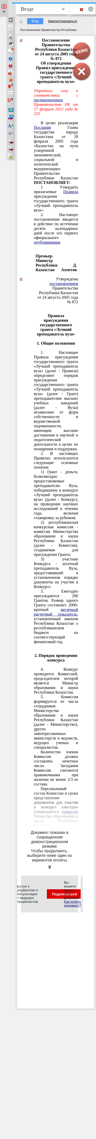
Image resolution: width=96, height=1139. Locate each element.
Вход (35, 21)
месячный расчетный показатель (56, 611)
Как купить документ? (72, 903)
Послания (42, 127)
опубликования (47, 242)
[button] (4, 8)
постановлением (63, 283)
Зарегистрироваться (62, 21)
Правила (70, 192)
